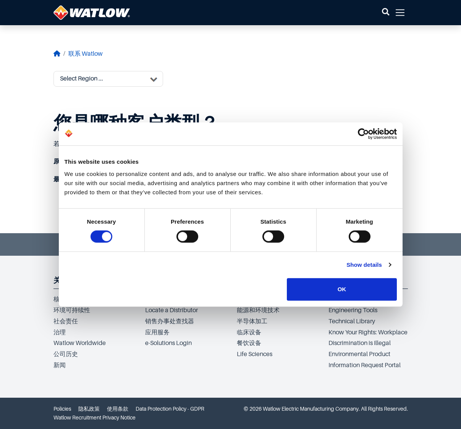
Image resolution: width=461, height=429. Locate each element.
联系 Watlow (85, 53)
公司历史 (65, 354)
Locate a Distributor (171, 310)
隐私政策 (89, 409)
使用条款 (117, 409)
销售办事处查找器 (169, 321)
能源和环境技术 (258, 310)
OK (342, 289)
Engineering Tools (352, 310)
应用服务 (157, 332)
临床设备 (249, 332)
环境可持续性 (71, 310)
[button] (386, 13)
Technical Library (351, 321)
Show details (364, 264)
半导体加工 (252, 321)
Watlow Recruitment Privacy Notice (94, 417)
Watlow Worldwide (79, 343)
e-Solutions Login (168, 343)
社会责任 (65, 321)
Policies (62, 409)
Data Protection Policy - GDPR (170, 409)
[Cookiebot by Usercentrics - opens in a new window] (363, 134)
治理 (59, 332)
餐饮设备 (249, 343)
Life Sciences (254, 354)
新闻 (59, 365)
